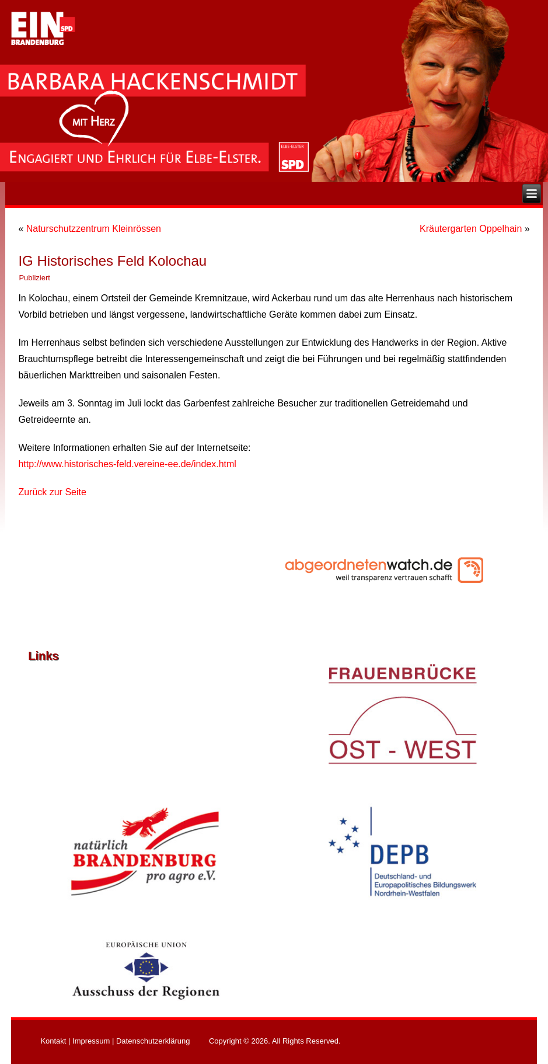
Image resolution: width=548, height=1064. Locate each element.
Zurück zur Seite (52, 492)
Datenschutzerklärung (153, 1041)
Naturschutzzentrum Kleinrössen (93, 229)
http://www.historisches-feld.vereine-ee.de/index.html (127, 464)
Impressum (91, 1041)
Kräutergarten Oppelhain (471, 229)
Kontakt (53, 1041)
